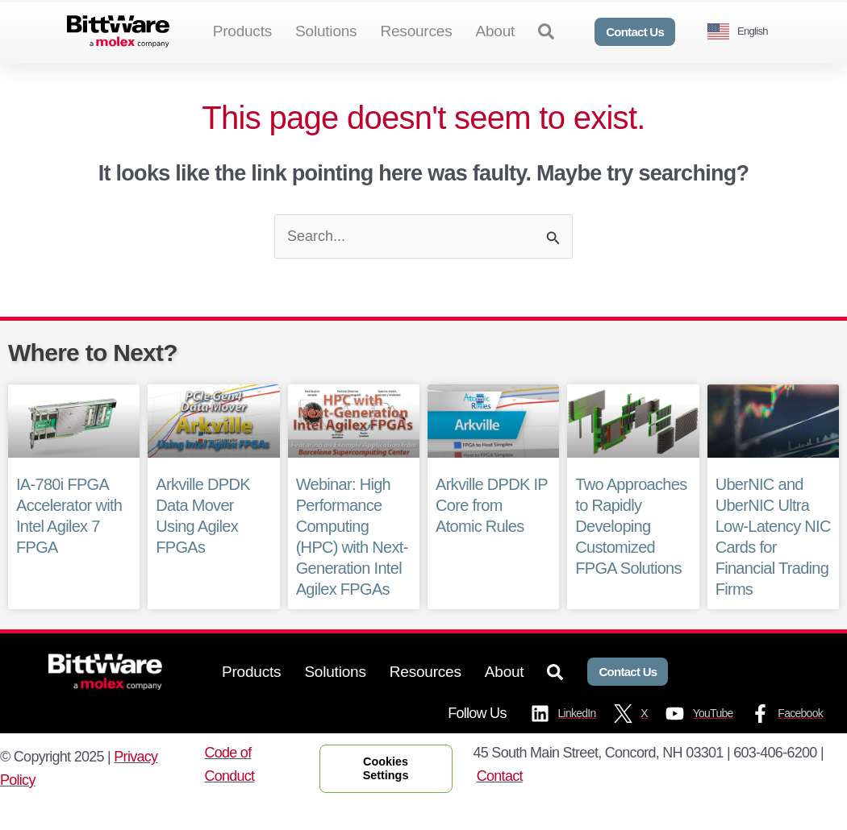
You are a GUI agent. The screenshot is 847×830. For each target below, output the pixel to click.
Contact (500, 803)
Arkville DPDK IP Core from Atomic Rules (493, 532)
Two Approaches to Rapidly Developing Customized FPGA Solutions (630, 553)
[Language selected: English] (743, 32)
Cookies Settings (386, 794)
